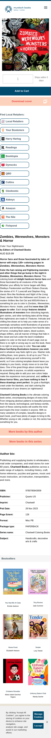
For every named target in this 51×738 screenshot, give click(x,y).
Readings (11, 147)
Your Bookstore (15, 130)
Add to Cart (22, 90)
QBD (8, 173)
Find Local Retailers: (12, 114)
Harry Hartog (13, 138)
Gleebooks (12, 190)
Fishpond (11, 225)
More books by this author (25, 431)
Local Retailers (14, 121)
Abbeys (10, 199)
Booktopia (12, 156)
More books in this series (25, 441)
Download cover (22, 101)
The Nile (10, 217)
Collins (10, 182)
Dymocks (11, 164)
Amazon (10, 208)
